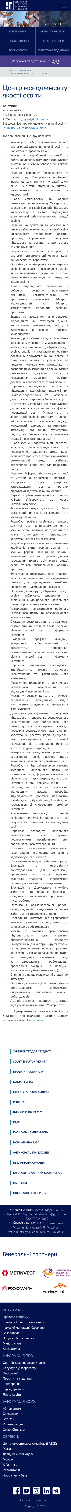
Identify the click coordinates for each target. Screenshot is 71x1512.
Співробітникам (14, 1429)
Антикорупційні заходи (31, 1152)
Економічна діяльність (30, 1132)
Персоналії (10, 1373)
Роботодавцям (13, 1424)
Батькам (9, 1419)
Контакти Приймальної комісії (23, 1322)
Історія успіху (23, 1082)
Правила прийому (15, 1317)
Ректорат (19, 1102)
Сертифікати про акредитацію (24, 1362)
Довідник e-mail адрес (18, 1454)
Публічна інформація (28, 1163)
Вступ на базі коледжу (18, 1338)
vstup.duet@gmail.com (23, 1231)
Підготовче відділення (53, 50)
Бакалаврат (11, 1333)
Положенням (35, 1020)
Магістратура (12, 1343)
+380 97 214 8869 (36, 1218)
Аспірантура (11, 1348)
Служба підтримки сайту (35, 1500)
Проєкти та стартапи (28, 1072)
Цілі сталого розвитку (29, 1193)
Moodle (8, 1459)
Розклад (8, 1448)
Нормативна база (53, 32)
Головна (11, 70)
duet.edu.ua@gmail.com (51, 1214)
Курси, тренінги (53, 41)
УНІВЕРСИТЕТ (25, 70)
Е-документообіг (17, 41)
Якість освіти (18, 50)
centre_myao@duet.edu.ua (30, 119)
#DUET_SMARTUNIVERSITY (30, 1061)
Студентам (10, 1413)
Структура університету (19, 1368)
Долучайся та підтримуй (36, 61)
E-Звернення (17, 32)
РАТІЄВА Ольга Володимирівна (25, 128)
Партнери (20, 1183)
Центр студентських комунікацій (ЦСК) (30, 1443)
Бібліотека (10, 1464)
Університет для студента (32, 1051)
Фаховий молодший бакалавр (23, 1327)
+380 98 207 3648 (52, 1231)
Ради (16, 1122)
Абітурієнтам (12, 1408)
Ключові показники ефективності (38, 1173)
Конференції (11, 1384)
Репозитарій (11, 1470)
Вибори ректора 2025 (28, 1112)
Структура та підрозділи (31, 1092)
